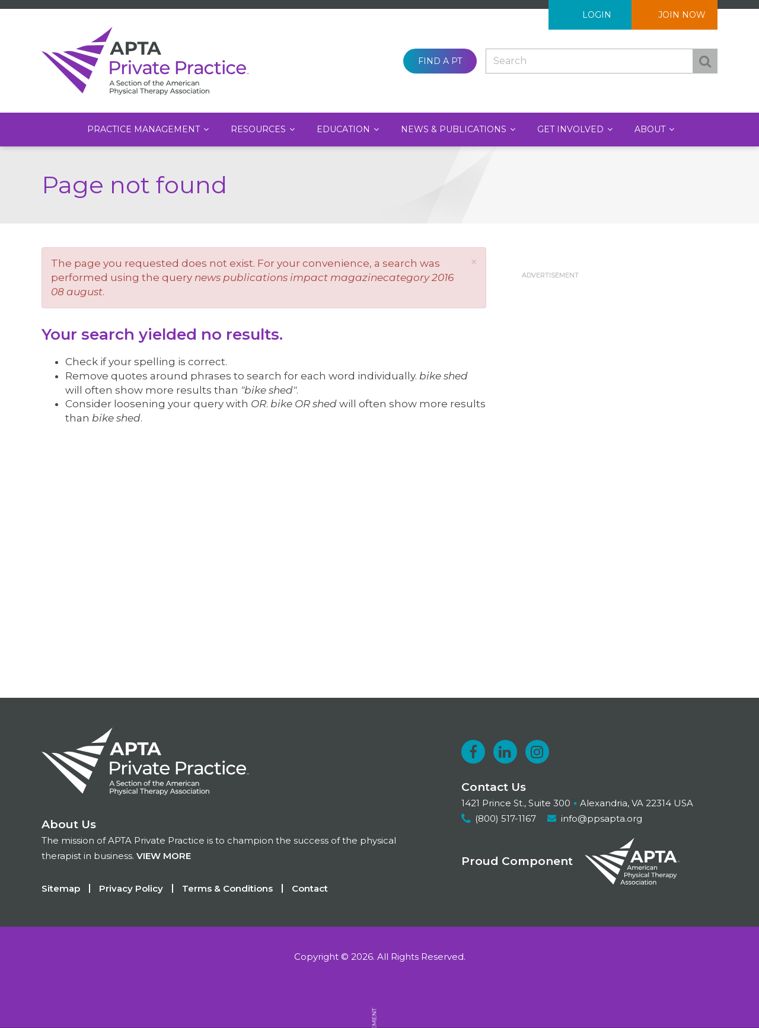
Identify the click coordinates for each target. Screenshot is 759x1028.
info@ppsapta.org (601, 818)
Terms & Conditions (227, 888)
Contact (310, 888)
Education (344, 129)
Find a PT (440, 61)
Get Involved (571, 129)
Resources (259, 129)
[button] (473, 262)
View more (163, 855)
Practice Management (144, 129)
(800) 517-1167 (505, 818)
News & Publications (455, 129)
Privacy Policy (131, 888)
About (651, 129)
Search (705, 61)
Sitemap (61, 888)
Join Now (682, 14)
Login (596, 14)
